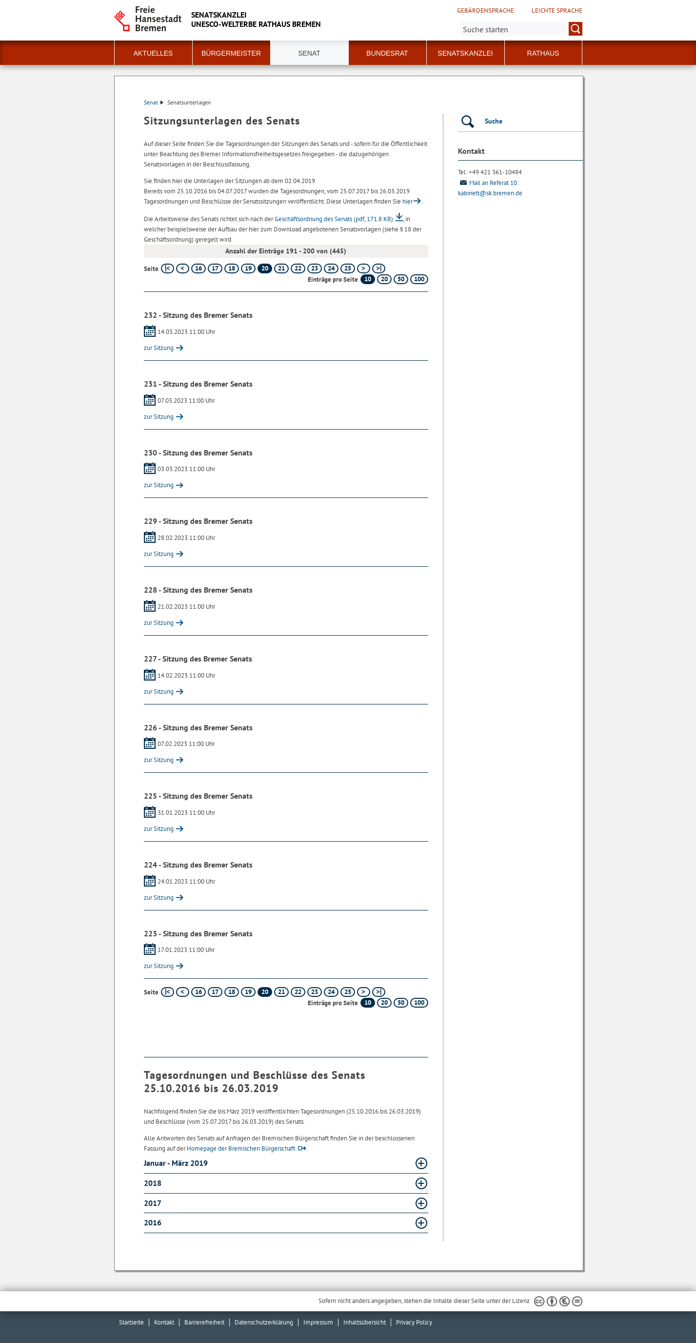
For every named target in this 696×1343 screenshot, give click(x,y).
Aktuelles (153, 53)
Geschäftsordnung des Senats (334, 219)
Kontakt (164, 1322)
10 (367, 279)
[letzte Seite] (378, 268)
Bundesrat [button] (387, 53)
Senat (153, 102)
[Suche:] (521, 29)
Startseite (131, 1322)
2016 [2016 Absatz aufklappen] (153, 1222)
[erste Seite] (167, 268)
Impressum (318, 1322)
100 (419, 279)
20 (384, 279)
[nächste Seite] (363, 268)
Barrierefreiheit (204, 1322)
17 (215, 268)
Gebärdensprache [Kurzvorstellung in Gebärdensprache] (485, 11)
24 (331, 268)
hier (407, 201)
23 (314, 268)
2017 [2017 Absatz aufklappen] (153, 1203)
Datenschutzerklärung (264, 1322)
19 (248, 268)
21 (281, 268)
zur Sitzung (159, 348)
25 (347, 268)
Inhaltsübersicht (364, 1322)
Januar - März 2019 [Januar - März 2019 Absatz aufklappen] (177, 1163)
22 (298, 268)
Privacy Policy (414, 1322)
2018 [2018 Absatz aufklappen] (153, 1183)
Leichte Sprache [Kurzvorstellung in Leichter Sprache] (557, 11)
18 (231, 268)
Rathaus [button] (543, 53)
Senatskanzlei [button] (465, 53)
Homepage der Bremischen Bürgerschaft (241, 1148)
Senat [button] (309, 53)
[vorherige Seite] (182, 268)
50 (401, 279)
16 (198, 268)
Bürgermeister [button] (231, 53)
